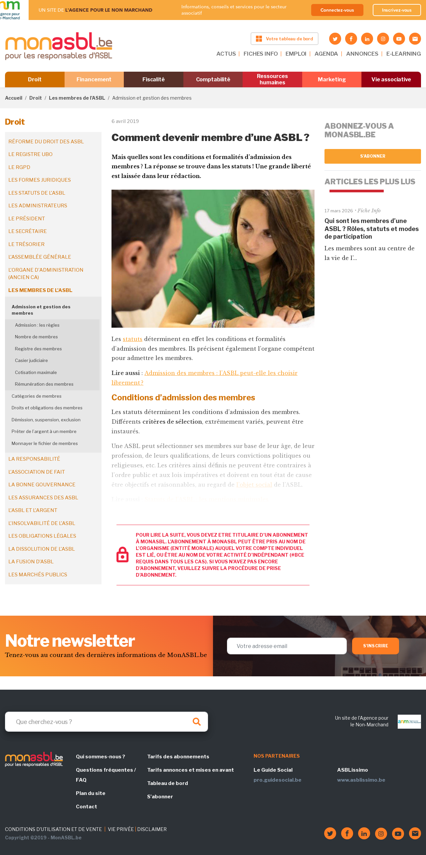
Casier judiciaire (31, 360)
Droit (35, 79)
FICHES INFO (261, 53)
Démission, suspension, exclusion (46, 419)
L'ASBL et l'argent (32, 510)
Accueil (13, 98)
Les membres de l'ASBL (77, 98)
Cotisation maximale (36, 372)
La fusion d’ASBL (31, 562)
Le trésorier (26, 244)
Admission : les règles (37, 325)
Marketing (331, 79)
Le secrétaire (27, 231)
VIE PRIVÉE (121, 829)
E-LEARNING (403, 53)
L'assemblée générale (39, 257)
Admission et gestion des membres (41, 310)
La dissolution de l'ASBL (41, 549)
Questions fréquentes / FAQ (106, 775)
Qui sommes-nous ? (100, 757)
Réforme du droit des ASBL (46, 142)
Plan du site (91, 793)
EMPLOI (296, 53)
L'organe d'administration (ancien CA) (46, 274)
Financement (94, 79)
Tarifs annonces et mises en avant (190, 770)
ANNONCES (362, 53)
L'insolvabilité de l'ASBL (41, 523)
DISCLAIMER (152, 829)
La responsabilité (34, 459)
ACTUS (226, 53)
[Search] (106, 722)
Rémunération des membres (44, 384)
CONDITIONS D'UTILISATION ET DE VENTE (53, 829)
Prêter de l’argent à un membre (44, 431)
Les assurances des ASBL (43, 498)
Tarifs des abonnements (178, 757)
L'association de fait (36, 472)
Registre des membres (38, 348)
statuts (132, 339)
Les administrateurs (37, 206)
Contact (86, 807)
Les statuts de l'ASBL (36, 193)
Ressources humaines (272, 79)
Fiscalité (153, 79)
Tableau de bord (167, 783)
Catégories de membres (37, 396)
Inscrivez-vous (397, 10)
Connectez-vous (337, 10)
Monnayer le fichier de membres (45, 443)
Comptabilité (213, 79)
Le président (26, 219)
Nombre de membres (36, 336)
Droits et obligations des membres (47, 407)
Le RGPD (19, 167)
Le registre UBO (30, 154)
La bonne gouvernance (42, 485)
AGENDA (326, 53)
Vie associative (391, 79)
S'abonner (373, 156)
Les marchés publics (37, 575)
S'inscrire (375, 645)
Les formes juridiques (39, 180)
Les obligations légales (42, 536)
